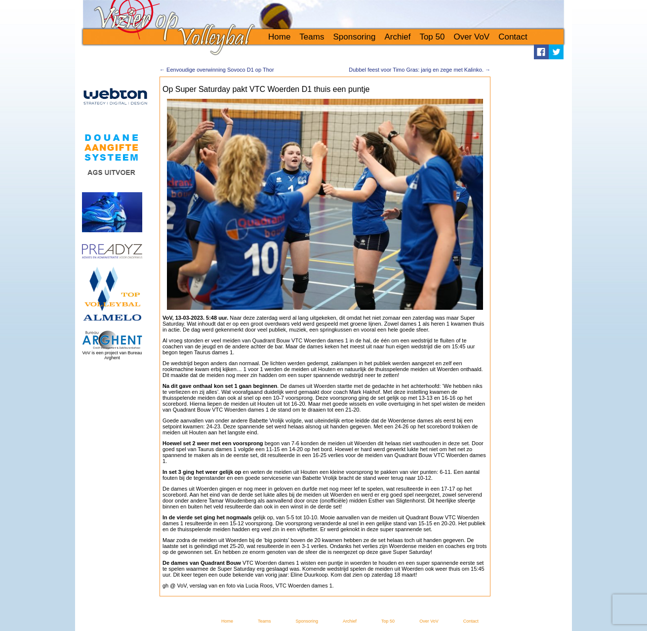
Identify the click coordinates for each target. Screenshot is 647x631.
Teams (311, 37)
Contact (512, 37)
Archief (397, 37)
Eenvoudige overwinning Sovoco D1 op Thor (217, 70)
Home (279, 37)
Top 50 (432, 37)
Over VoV (471, 37)
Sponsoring (354, 37)
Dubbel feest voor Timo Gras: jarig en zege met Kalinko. (419, 70)
